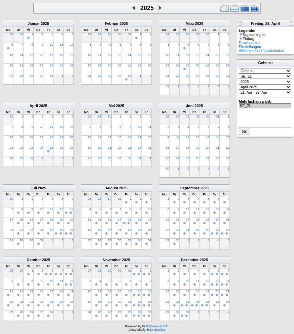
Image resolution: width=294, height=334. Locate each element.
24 (51, 65)
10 (51, 44)
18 (61, 55)
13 (11, 55)
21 (21, 65)
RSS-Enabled (156, 329)
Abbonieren (248, 51)
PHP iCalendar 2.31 (155, 326)
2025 (45, 23)
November (112, 260)
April (34, 106)
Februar (112, 23)
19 (71, 55)
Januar (34, 23)
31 (21, 34)
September (189, 188)
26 (71, 65)
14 (21, 55)
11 (61, 44)
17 (51, 55)
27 (11, 76)
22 (31, 65)
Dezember (190, 260)
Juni (190, 106)
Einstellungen (250, 47)
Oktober (34, 260)
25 (61, 65)
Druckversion (249, 43)
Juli (34, 188)
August (111, 188)
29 (31, 76)
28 (21, 76)
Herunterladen (272, 51)
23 (41, 65)
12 (71, 44)
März (190, 23)
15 (31, 55)
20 (11, 65)
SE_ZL (265, 106)
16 (41, 55)
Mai (112, 106)
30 (11, 34)
